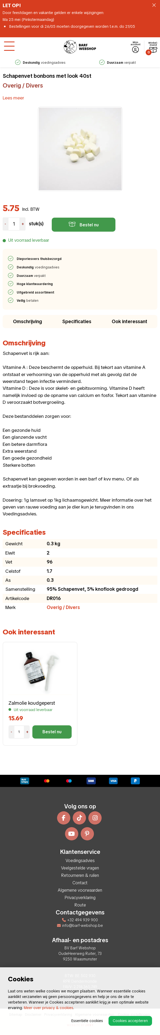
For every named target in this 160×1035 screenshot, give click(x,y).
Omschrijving (27, 321)
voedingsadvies (40, 63)
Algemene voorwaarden (80, 890)
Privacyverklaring (80, 897)
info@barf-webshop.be (80, 925)
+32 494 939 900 (80, 920)
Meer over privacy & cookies (48, 1007)
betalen (27, 301)
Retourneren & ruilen (80, 875)
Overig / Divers (23, 85)
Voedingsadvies (80, 860)
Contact (80, 883)
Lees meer (13, 98)
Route (80, 905)
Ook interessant (129, 321)
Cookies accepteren (130, 1020)
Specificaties (76, 321)
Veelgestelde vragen (80, 868)
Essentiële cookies (87, 1020)
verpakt (117, 63)
